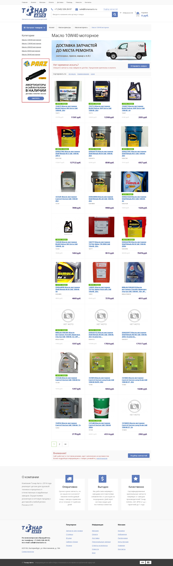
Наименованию (83, 74)
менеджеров (102, 458)
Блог (94, 553)
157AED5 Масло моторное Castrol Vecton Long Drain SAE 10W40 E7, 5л (134, 425)
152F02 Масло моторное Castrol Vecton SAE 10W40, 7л (68, 424)
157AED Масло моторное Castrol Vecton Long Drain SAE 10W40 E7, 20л (134, 380)
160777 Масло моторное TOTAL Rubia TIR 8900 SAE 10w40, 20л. (99, 244)
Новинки (121, 545)
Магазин (43, 2)
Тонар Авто (29, 562)
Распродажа (123, 538)
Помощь (72, 2)
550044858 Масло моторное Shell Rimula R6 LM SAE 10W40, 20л (101, 199)
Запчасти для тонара (74, 531)
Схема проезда (28, 551)
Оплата (52, 2)
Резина (69, 545)
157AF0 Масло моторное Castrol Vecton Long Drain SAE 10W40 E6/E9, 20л (101, 380)
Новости (81, 2)
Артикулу (72, 74)
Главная (25, 2)
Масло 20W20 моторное (31, 47)
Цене (93, 74)
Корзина (121, 531)
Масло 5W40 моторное (31, 54)
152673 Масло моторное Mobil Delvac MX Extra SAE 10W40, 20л (66, 108)
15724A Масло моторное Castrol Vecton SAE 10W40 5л (67, 379)
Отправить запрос (139, 66)
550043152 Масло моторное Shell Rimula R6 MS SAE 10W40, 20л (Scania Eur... (101, 334)
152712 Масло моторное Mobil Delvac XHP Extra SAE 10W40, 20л (100, 108)
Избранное (126, 13)
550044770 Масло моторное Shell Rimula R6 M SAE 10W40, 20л (101, 153)
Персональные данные (101, 542)
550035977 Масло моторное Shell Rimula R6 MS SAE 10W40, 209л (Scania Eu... (134, 334)
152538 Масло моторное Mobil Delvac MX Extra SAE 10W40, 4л (66, 244)
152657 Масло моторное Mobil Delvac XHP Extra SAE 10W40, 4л (133, 108)
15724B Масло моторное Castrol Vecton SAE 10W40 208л (100, 425)
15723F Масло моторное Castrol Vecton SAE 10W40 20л (66, 199)
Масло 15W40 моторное (31, 43)
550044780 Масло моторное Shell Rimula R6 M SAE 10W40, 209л (134, 244)
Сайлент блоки (72, 542)
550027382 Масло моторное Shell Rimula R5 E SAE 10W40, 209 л (67, 153)
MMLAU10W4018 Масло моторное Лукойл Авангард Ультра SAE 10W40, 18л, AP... (134, 289)
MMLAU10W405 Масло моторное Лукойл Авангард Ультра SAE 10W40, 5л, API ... (67, 334)
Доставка (62, 2)
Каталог (34, 2)
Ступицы (69, 534)
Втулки (69, 538)
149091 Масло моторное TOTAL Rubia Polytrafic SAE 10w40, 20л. (100, 289)
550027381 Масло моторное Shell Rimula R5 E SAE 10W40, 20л (134, 153)
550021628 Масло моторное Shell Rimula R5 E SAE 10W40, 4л (134, 199)
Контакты (91, 2)
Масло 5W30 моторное (31, 51)
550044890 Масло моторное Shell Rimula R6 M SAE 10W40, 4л (67, 289)
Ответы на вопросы (100, 545)
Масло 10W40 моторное (100, 28)
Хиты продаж (123, 542)
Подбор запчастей (110, 9)
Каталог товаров (33, 27)
